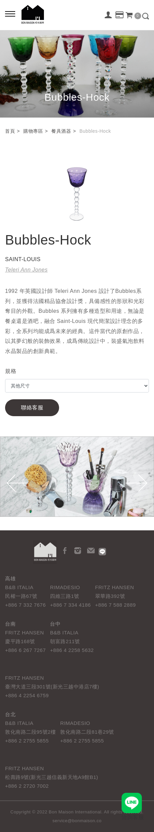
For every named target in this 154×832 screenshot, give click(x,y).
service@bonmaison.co (76, 820)
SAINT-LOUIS (23, 259)
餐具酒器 (61, 131)
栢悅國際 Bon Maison (32, 14)
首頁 (10, 131)
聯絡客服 (32, 407)
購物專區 (33, 131)
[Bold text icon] (10, 13)
